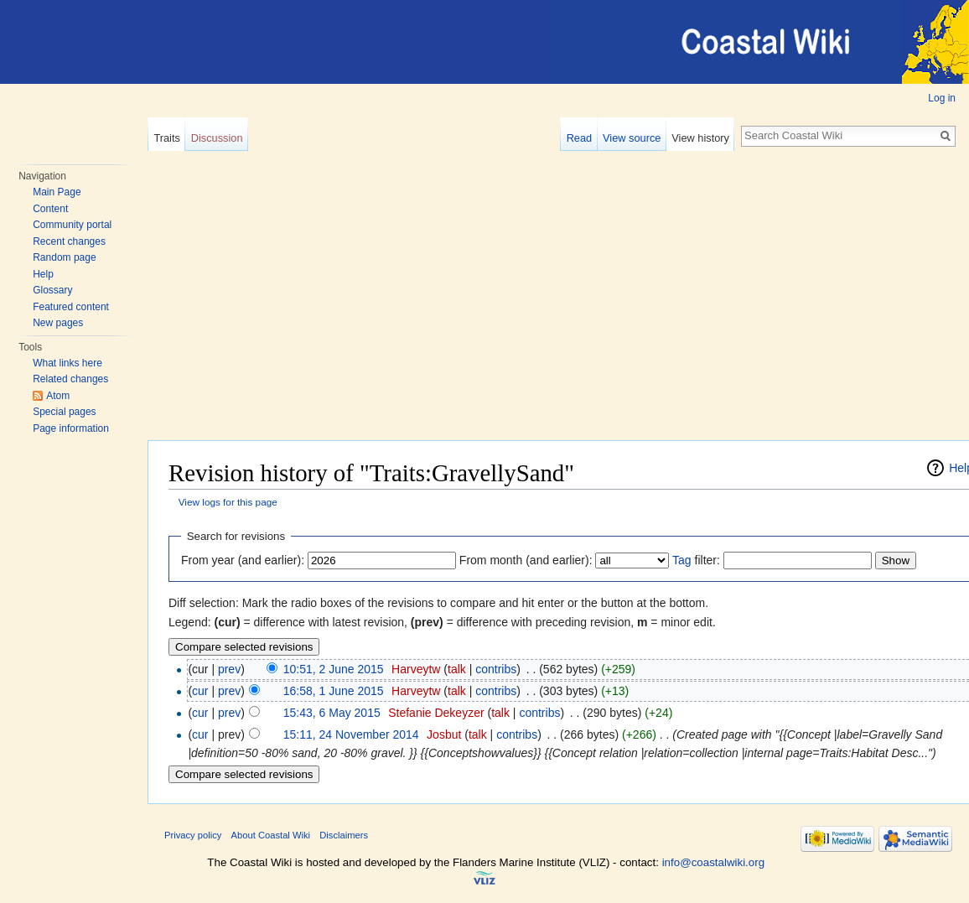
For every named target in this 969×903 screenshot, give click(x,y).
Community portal (72, 225)
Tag (682, 560)
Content (50, 209)
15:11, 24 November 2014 (351, 734)
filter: (696, 560)
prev (229, 669)
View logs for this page (228, 501)
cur (200, 691)
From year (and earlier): (242, 560)
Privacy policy (192, 835)
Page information (71, 428)
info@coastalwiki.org (713, 862)
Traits (166, 138)
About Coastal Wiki (271, 835)
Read (580, 138)
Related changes (70, 379)
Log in (942, 98)
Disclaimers (343, 835)
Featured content (71, 307)
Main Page (56, 192)
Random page (64, 257)
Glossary (52, 290)
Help (43, 274)
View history (700, 138)
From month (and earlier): (526, 560)
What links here (67, 363)
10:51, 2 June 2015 (333, 669)
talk (457, 669)
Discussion (217, 138)
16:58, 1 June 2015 (333, 691)
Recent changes (69, 241)
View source (632, 138)
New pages (58, 323)
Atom (58, 396)
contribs (495, 669)
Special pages (64, 412)
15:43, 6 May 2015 (332, 712)
